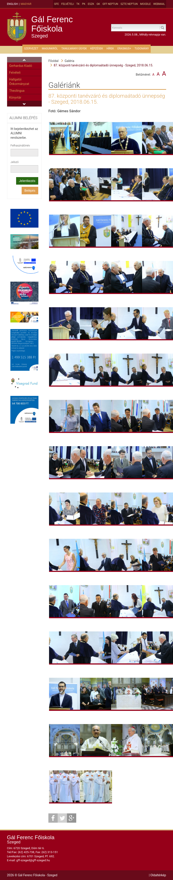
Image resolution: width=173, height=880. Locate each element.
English (12, 4)
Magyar (26, 4)
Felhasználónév (20, 145)
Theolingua (17, 90)
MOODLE (145, 4)
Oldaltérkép (158, 875)
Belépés (30, 190)
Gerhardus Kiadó (20, 65)
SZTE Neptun (129, 4)
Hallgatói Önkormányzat (19, 82)
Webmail (159, 4)
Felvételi (67, 4)
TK (78, 4)
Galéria (69, 61)
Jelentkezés (27, 181)
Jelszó (15, 162)
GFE (56, 4)
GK (98, 4)
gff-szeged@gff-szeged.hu (33, 860)
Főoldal (53, 61)
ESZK (91, 4)
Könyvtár (15, 97)
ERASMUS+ (124, 48)
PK (83, 4)
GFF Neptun (110, 4)
